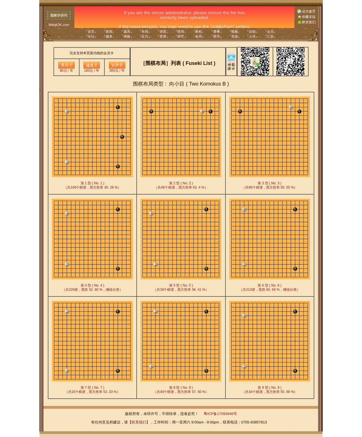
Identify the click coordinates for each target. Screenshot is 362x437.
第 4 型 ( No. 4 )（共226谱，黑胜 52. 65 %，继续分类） (92, 287)
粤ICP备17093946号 (220, 414)
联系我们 (139, 422)
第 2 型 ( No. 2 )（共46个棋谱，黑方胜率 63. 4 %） (181, 185)
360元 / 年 (117, 69)
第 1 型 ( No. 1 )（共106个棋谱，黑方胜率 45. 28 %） (92, 185)
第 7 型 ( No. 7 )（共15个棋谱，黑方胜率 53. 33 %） (92, 390)
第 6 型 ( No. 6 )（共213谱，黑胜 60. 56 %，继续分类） (269, 287)
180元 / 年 (91, 69)
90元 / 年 (66, 69)
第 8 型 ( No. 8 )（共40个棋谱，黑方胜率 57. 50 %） (181, 390)
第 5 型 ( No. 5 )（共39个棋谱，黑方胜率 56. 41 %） (181, 287)
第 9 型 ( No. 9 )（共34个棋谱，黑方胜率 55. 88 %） (269, 390)
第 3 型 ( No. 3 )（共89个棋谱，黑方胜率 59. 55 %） (269, 185)
